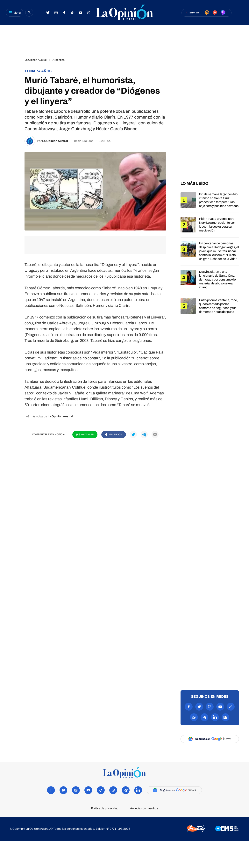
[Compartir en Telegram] (144, 434)
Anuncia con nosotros (144, 808)
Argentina (59, 59)
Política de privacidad (104, 808)
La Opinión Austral (55, 141)
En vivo (194, 12)
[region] (124, 40)
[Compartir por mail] (155, 434)
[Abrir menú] (14, 13)
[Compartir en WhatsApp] (84, 434)
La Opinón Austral (35, 59)
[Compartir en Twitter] (133, 434)
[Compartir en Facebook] (113, 434)
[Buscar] (29, 12)
